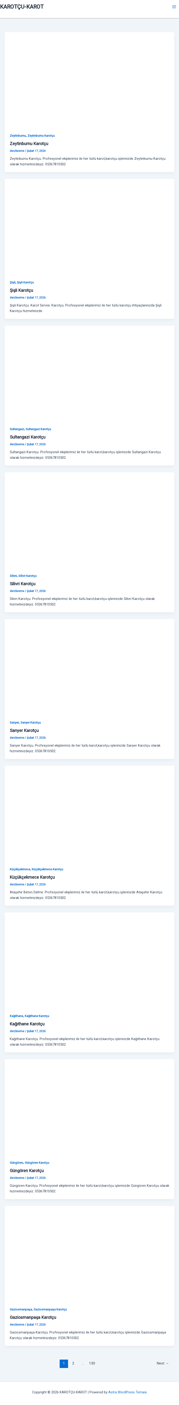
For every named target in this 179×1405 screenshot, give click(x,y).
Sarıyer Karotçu (31, 722)
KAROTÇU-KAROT (22, 6)
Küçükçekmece (20, 869)
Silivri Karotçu (27, 576)
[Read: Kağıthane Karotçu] (89, 960)
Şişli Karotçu (25, 282)
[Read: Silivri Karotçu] (89, 520)
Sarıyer (14, 722)
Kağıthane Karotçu (37, 1016)
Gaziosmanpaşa (21, 1309)
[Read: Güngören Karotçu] (89, 1107)
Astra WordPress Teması (127, 1392)
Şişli (12, 282)
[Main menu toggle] (174, 7)
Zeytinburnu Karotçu (41, 135)
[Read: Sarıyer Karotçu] (89, 666)
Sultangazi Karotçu (38, 429)
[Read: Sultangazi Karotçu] (89, 373)
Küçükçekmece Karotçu (47, 869)
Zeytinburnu (18, 135)
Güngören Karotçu (37, 1162)
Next (163, 1363)
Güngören (16, 1162)
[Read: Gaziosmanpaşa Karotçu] (89, 1253)
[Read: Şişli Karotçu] (89, 226)
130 (92, 1363)
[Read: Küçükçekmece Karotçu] (89, 813)
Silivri (13, 576)
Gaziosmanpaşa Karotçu (50, 1309)
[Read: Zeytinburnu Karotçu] (89, 80)
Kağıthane (16, 1016)
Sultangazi (17, 429)
